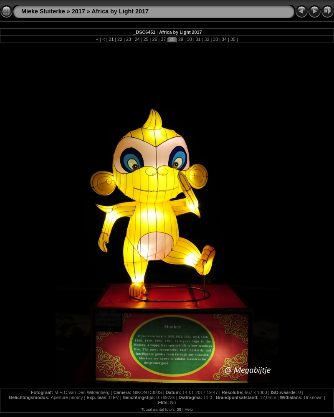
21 (111, 39)
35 (233, 39)
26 (154, 39)
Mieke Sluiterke (43, 11)
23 (128, 39)
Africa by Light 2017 (120, 11)
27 (163, 39)
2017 (78, 11)
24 (137, 39)
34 (224, 39)
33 (215, 39)
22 (120, 39)
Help (189, 409)
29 (181, 39)
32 (206, 39)
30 (189, 39)
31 (198, 39)
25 (146, 39)
